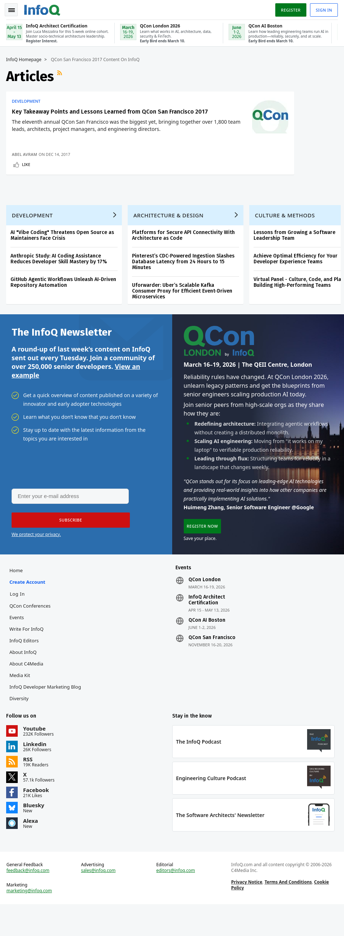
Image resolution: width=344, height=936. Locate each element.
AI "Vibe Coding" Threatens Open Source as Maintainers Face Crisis (63, 260)
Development (27, 99)
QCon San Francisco (211, 666)
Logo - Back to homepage (43, 7)
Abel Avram (25, 174)
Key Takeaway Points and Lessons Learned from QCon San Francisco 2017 (65, 114)
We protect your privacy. (36, 561)
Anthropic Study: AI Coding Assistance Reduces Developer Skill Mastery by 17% (60, 283)
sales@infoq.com (99, 901)
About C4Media (27, 692)
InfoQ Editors (25, 668)
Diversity (20, 726)
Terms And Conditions (287, 913)
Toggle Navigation (14, 8)
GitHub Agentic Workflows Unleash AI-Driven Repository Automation (64, 307)
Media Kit (20, 703)
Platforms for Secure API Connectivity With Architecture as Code (184, 260)
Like (27, 184)
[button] (68, 546)
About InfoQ (24, 680)
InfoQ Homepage (25, 58)
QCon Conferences (31, 634)
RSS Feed (61, 75)
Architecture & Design (170, 239)
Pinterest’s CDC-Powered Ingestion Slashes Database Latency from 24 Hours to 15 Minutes (184, 286)
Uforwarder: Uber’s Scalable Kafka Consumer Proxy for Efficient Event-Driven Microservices (183, 315)
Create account (28, 610)
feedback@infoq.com (29, 901)
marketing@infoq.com (30, 921)
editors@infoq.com (175, 901)
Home (17, 598)
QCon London (204, 608)
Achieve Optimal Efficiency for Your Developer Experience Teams (297, 283)
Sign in (323, 8)
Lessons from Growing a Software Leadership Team (295, 260)
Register (289, 8)
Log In (18, 622)
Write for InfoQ (27, 657)
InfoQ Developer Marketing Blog (46, 715)
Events (17, 645)
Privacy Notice (246, 913)
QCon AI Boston (206, 648)
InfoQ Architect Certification (206, 628)
